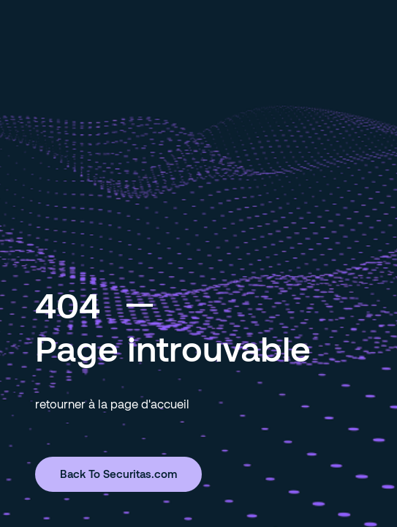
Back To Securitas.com (118, 473)
